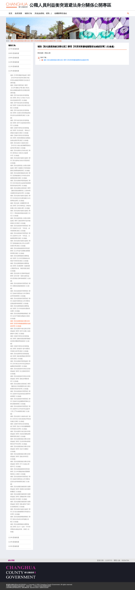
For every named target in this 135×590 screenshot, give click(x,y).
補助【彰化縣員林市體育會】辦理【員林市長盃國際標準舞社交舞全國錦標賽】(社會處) (20, 401)
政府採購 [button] (18, 13)
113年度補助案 (13, 537)
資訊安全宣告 (34, 587)
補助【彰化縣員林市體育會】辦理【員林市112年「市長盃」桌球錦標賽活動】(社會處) (20, 228)
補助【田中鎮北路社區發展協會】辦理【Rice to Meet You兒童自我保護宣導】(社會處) (20, 98)
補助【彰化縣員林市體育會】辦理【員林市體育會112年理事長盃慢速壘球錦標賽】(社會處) (20, 301)
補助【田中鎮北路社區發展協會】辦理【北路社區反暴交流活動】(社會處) (20, 105)
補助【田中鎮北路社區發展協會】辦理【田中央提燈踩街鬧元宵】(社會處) (20, 123)
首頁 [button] (10, 13)
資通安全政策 (44, 587)
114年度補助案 (13, 542)
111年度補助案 (13, 66)
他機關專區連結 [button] (60, 13)
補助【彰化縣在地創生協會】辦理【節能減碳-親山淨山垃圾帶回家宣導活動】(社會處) (20, 243)
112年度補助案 (13, 71)
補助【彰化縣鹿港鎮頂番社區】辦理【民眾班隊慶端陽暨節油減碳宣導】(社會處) (36, 41)
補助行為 (12, 45)
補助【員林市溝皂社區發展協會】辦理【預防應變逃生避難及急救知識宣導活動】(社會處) (20, 138)
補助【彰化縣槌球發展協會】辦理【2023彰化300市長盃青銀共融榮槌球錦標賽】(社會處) (20, 363)
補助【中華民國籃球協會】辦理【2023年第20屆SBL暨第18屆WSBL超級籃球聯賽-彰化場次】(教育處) (20, 78)
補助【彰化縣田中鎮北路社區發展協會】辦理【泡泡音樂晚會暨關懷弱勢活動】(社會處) (20, 434)
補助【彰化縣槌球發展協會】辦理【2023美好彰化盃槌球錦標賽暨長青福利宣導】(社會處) (20, 183)
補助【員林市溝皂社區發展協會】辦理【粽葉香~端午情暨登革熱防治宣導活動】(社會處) (20, 348)
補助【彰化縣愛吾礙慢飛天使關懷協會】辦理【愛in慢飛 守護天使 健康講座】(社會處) (20, 504)
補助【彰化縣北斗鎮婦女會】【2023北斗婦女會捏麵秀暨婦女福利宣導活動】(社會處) (20, 145)
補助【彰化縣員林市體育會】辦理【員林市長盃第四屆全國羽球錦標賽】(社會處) (20, 393)
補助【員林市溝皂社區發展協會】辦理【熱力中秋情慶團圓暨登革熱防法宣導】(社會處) (20, 426)
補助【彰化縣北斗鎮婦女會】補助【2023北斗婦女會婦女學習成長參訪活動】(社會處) (20, 419)
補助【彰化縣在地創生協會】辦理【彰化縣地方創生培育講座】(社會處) (20, 160)
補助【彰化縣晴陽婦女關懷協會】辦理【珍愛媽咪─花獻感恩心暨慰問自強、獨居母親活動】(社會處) (20, 267)
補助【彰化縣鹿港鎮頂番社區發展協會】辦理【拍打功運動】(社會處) (20, 449)
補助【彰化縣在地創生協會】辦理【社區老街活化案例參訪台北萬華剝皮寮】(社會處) (20, 198)
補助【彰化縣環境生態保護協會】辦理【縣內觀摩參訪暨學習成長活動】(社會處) (20, 356)
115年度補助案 (13, 546)
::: (6, 13)
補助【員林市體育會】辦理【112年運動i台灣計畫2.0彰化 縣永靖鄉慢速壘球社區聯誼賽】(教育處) (20, 89)
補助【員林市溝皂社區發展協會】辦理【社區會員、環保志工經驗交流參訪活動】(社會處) (20, 130)
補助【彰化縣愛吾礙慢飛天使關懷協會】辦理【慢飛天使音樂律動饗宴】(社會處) (20, 489)
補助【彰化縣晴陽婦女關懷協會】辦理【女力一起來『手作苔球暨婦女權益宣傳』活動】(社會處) (20, 527)
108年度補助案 (13, 53)
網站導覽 (11, 560)
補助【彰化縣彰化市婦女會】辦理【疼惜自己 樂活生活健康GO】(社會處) (20, 153)
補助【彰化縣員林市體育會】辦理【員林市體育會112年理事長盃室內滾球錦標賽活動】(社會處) (20, 480)
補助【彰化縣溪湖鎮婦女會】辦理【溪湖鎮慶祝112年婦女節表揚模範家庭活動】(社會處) (20, 175)
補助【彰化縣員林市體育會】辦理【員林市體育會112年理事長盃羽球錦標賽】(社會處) (20, 293)
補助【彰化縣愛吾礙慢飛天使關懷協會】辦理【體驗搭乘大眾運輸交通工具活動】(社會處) (20, 496)
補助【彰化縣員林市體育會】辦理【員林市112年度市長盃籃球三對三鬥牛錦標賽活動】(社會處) (20, 410)
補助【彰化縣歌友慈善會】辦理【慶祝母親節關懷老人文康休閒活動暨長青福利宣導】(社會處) (20, 190)
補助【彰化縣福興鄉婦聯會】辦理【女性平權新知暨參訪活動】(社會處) (20, 316)
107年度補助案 (13, 49)
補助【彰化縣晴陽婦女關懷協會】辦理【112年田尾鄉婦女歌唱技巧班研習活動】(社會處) (20, 258)
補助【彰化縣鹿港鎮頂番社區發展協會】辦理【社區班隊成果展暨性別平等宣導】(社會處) (20, 441)
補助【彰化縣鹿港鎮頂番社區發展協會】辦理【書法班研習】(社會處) (20, 456)
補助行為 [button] (28, 13)
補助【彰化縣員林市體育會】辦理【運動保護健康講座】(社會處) (20, 286)
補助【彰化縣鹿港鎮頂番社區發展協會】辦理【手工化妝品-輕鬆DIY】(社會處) (20, 464)
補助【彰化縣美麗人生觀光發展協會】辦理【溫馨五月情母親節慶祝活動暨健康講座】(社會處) (20, 168)
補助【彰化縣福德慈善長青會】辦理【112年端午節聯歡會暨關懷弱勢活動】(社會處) (20, 251)
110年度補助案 (13, 62)
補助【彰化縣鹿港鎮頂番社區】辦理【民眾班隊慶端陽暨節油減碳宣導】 (67, 60)
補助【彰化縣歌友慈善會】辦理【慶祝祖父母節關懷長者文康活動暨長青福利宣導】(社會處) (20, 386)
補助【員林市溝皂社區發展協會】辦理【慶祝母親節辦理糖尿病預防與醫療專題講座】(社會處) (20, 339)
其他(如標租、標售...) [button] (43, 13)
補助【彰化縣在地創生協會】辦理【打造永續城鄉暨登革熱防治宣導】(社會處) (20, 511)
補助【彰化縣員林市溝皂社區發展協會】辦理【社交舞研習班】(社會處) (20, 371)
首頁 (7, 41)
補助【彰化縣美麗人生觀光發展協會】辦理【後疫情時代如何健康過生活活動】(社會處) (20, 220)
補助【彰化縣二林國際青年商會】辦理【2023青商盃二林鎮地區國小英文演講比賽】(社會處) (20, 205)
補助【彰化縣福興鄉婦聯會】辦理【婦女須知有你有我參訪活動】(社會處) (20, 519)
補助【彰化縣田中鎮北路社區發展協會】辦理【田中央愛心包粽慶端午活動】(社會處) (20, 331)
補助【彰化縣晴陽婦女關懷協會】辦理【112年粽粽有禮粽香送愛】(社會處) (20, 308)
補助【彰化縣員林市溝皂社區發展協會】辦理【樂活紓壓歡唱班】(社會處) (20, 378)
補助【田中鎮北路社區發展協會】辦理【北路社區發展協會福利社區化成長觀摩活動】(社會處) (20, 114)
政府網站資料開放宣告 (14, 587)
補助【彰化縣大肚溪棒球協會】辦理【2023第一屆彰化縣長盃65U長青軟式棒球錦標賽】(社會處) (20, 277)
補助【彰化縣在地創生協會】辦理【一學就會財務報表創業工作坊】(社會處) (20, 213)
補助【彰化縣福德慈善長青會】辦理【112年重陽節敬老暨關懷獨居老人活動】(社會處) (20, 471)
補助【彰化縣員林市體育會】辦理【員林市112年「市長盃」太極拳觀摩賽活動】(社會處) (20, 235)
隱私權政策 (25, 587)
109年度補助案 (13, 58)
